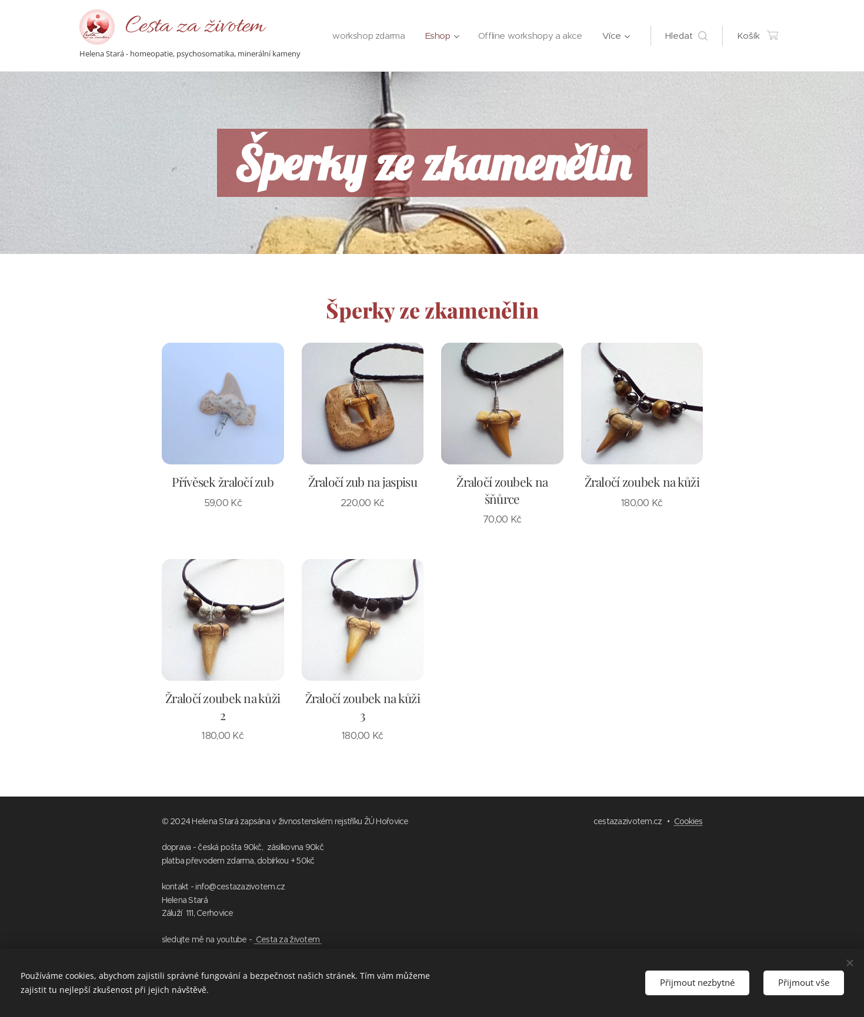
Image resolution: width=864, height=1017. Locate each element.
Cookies (688, 821)
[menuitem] (490, 36)
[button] (686, 36)
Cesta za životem (288, 939)
